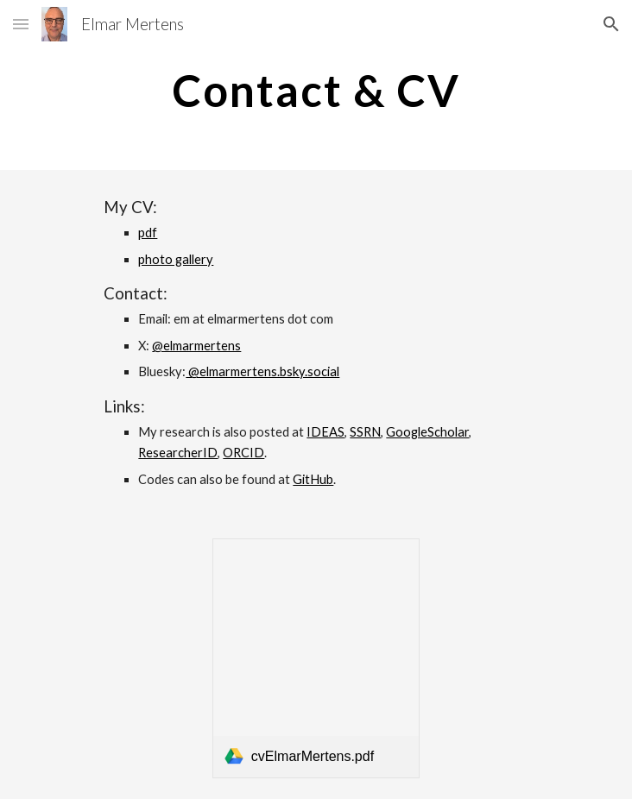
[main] (315, 91)
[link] (316, 657)
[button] (20, 23)
